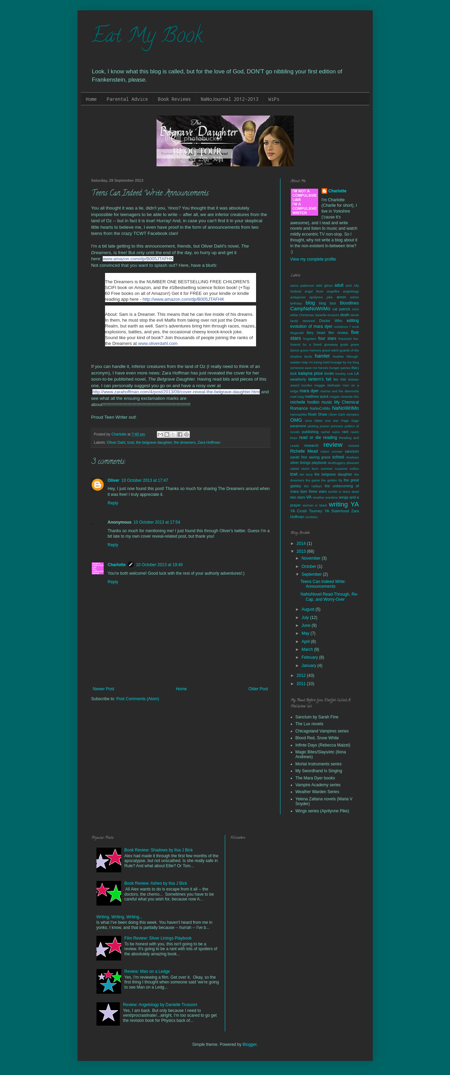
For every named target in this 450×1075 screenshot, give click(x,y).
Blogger (250, 1044)
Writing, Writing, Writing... (119, 917)
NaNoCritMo (320, 408)
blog (310, 303)
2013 (302, 551)
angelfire (333, 291)
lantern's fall (319, 379)
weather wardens (325, 497)
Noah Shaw (317, 414)
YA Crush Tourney (306, 511)
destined (308, 321)
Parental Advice (127, 99)
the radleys (313, 486)
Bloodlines (349, 303)
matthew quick (316, 396)
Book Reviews (174, 99)
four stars (327, 338)
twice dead (351, 491)
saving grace (320, 457)
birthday (296, 303)
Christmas (306, 315)
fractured (344, 339)
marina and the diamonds (339, 391)
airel (349, 285)
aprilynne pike (321, 297)
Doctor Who (330, 321)
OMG (296, 420)
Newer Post (103, 688)
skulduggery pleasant (343, 463)
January (309, 665)
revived (353, 445)
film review (338, 333)
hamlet (322, 356)
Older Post (258, 688)
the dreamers (185, 442)
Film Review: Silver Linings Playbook (158, 938)
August (308, 609)
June (306, 625)
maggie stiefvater (327, 385)
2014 (302, 543)
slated (294, 468)
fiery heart (316, 333)
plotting (313, 426)
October (309, 566)
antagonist (297, 297)
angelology (351, 291)
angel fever (314, 291)
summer (327, 468)
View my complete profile (313, 259)
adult (339, 285)
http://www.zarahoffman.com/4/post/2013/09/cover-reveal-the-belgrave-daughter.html (176, 391)
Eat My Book (147, 37)
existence (341, 327)
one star (331, 420)
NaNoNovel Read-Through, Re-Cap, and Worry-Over (329, 596)
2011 (302, 683)
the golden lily (332, 480)
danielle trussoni (327, 315)
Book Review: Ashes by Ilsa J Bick (155, 883)
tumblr (332, 491)
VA (308, 497)
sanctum (352, 451)
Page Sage (350, 420)
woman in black (315, 505)
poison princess (331, 426)
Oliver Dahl (116, 442)
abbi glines (324, 285)
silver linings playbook (308, 463)
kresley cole (344, 373)
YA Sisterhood (336, 511)
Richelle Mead (304, 451)
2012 (302, 675)
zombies (311, 517)
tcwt (130, 442)
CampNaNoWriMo (310, 308)
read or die (310, 437)
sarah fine (298, 457)
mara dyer (309, 391)
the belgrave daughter (154, 442)
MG (356, 396)
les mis (339, 379)
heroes (323, 368)
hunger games (339, 368)
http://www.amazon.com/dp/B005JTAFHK (183, 299)
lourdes (306, 385)
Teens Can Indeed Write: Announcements (323, 584)
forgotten (309, 339)
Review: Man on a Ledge (147, 971)
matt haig (297, 396)
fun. (356, 339)
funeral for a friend (306, 344)
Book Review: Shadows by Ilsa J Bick (158, 850)
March (307, 649)
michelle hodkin (305, 402)
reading (330, 437)
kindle (329, 373)
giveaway (331, 344)
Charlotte (117, 564)
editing (353, 320)
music (327, 402)
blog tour (327, 303)
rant (345, 432)
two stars (297, 497)
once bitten (313, 420)
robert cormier (332, 451)
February (310, 657)
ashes (354, 297)
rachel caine (330, 432)
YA (354, 504)
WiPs (273, 99)
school (338, 457)
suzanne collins (347, 468)
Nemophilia (298, 414)
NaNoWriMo (345, 408)
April (306, 641)
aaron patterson (302, 285)
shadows (352, 457)
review (332, 444)
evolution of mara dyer (311, 326)
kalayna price (310, 373)
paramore (298, 426)
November (311, 558)
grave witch (330, 350)
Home (91, 99)
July (305, 617)
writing (338, 504)
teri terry (306, 474)
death (344, 315)
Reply (113, 503)
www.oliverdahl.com (157, 343)
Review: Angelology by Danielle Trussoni (160, 1004)
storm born (310, 468)
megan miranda (341, 396)
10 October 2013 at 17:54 (157, 522)
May (305, 633)
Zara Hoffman (209, 442)
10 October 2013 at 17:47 (145, 480)
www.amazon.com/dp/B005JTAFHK (138, 258)
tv (340, 491)
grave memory (310, 350)
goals (344, 344)
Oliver (113, 480)
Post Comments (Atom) (137, 698)
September (312, 574)
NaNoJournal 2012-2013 (229, 99)
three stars (318, 491)
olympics (352, 414)
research (311, 445)
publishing (310, 432)
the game (312, 480)
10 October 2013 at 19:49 (159, 564)
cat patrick (341, 309)
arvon (341, 297)
